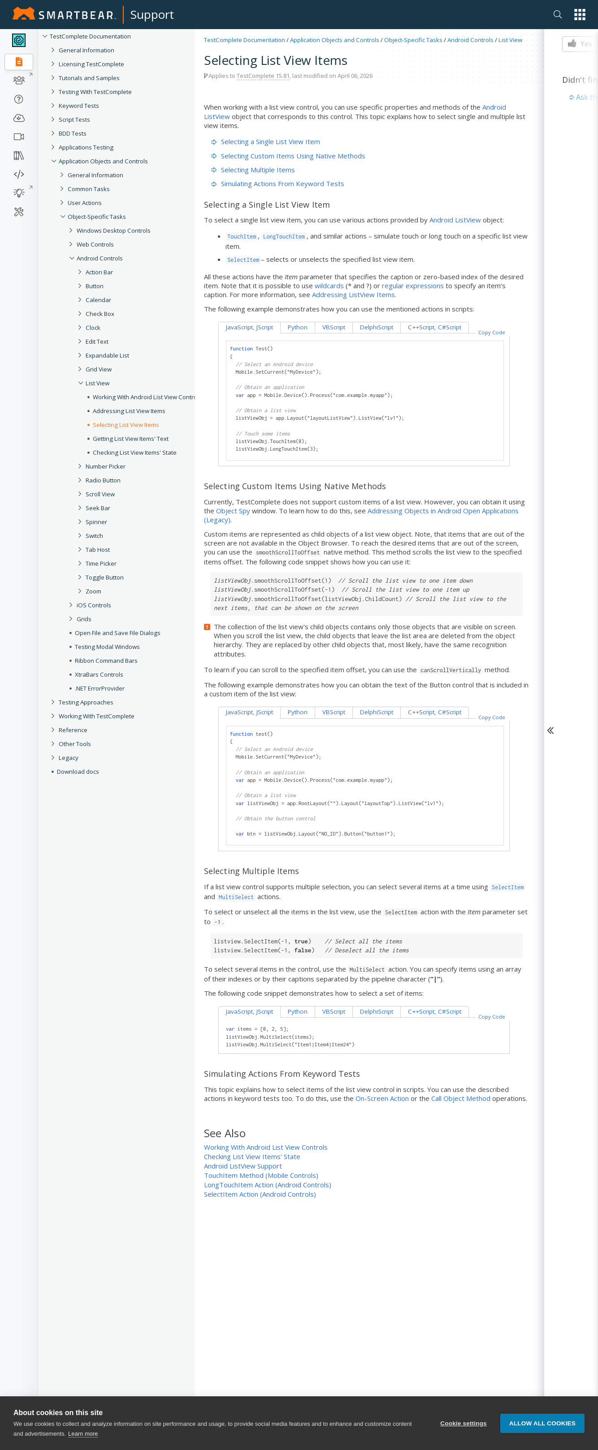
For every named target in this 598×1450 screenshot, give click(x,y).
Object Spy (233, 510)
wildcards (329, 285)
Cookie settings (463, 1423)
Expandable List (107, 355)
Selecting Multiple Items (253, 169)
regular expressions (413, 285)
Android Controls (100, 258)
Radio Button (103, 480)
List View (97, 383)
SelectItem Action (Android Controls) (260, 1194)
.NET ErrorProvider (100, 688)
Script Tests (74, 119)
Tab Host (98, 550)
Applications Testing (86, 147)
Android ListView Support (243, 1165)
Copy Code (491, 332)
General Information (86, 50)
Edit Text (97, 341)
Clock (93, 328)
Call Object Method (460, 1098)
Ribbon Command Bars (106, 661)
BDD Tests (73, 133)
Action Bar (99, 272)
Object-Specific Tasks (97, 217)
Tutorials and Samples (89, 78)
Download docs (78, 772)
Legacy (68, 758)
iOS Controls (94, 605)
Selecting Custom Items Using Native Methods (288, 155)
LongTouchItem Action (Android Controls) (267, 1184)
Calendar (98, 300)
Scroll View (100, 494)
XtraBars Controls (99, 674)
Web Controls (95, 244)
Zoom (93, 591)
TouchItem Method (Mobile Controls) (261, 1175)
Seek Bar (98, 508)
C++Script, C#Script (434, 327)
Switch (94, 536)
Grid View (99, 369)
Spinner (96, 522)
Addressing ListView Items (353, 294)
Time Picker (101, 563)
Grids (84, 619)
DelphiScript (376, 327)
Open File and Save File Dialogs (117, 633)
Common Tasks (89, 189)
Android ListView (455, 219)
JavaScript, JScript (249, 327)
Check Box (100, 314)
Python (298, 327)
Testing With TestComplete (95, 92)
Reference (73, 730)
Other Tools (75, 744)
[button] (579, 14)
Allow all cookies (542, 1423)
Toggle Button (105, 577)
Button (95, 286)
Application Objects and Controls (103, 161)
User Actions (85, 203)
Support (152, 14)
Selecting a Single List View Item (265, 141)
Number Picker (106, 466)
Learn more (83, 1434)
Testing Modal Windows (107, 647)
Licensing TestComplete (91, 64)
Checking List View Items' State (252, 1156)
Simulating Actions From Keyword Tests (277, 183)
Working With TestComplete (96, 716)
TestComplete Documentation (90, 36)
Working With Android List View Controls (266, 1147)
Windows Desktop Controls (114, 230)
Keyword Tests (79, 106)
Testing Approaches (86, 702)
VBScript (333, 327)
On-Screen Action (382, 1098)
